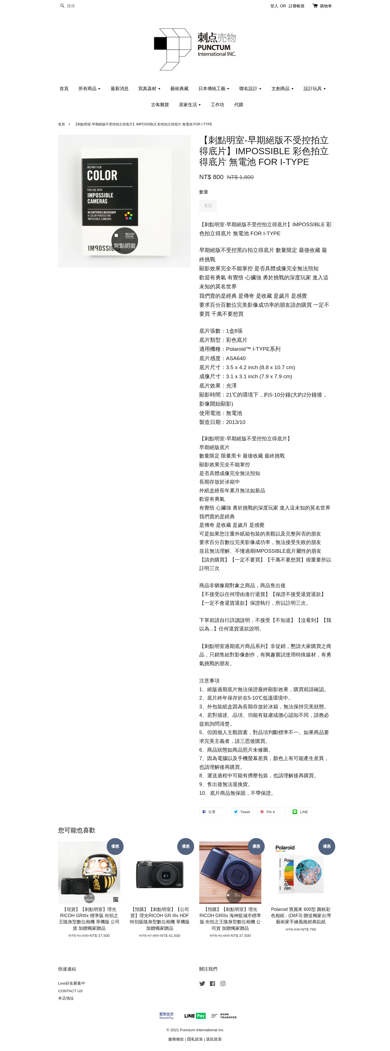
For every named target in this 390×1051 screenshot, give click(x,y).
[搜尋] (75, 6)
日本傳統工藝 (214, 88)
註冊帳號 (296, 6)
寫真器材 (149, 88)
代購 (238, 104)
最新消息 (120, 88)
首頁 (64, 88)
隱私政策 (195, 1039)
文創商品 (282, 88)
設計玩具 (315, 88)
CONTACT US (70, 991)
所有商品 (89, 88)
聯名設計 (250, 88)
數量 (203, 192)
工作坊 (217, 104)
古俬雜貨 (160, 104)
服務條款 (176, 1039)
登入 (274, 6)
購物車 (326, 6)
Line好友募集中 (71, 983)
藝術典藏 (179, 88)
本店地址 (66, 998)
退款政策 (214, 1039)
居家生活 (190, 104)
